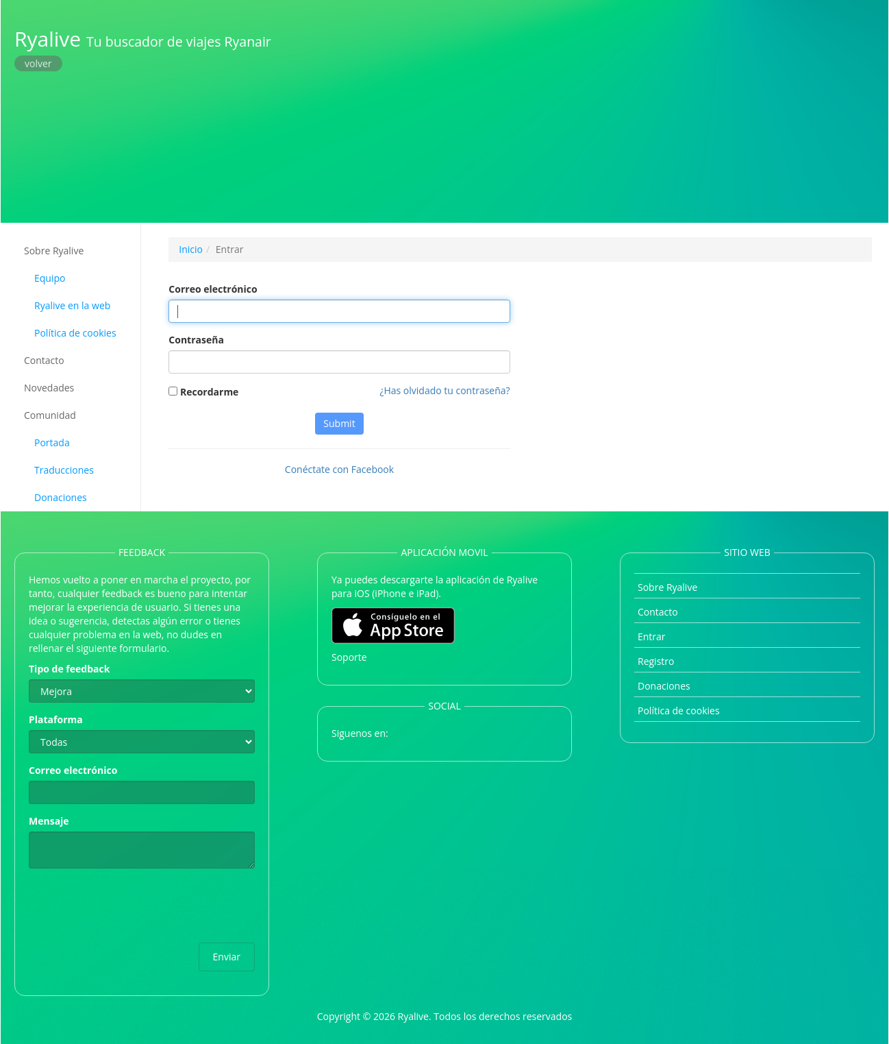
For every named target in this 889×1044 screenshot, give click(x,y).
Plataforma (56, 719)
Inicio (191, 249)
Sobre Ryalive (54, 250)
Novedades (49, 387)
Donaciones (60, 497)
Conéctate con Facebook (339, 469)
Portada (52, 442)
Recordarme (203, 391)
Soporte (349, 657)
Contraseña (196, 339)
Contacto (44, 360)
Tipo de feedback (69, 668)
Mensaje (49, 820)
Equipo (49, 277)
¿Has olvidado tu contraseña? (444, 390)
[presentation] (133, 905)
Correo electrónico (212, 288)
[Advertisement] (591, 110)
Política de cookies (75, 332)
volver (38, 63)
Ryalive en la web (72, 305)
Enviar (226, 956)
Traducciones (64, 469)
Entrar (652, 636)
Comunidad (50, 415)
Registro (656, 661)
